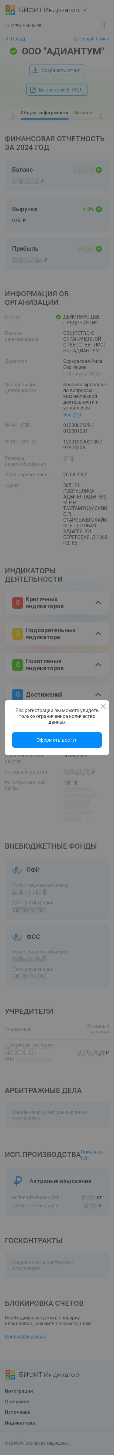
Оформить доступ (57, 740)
